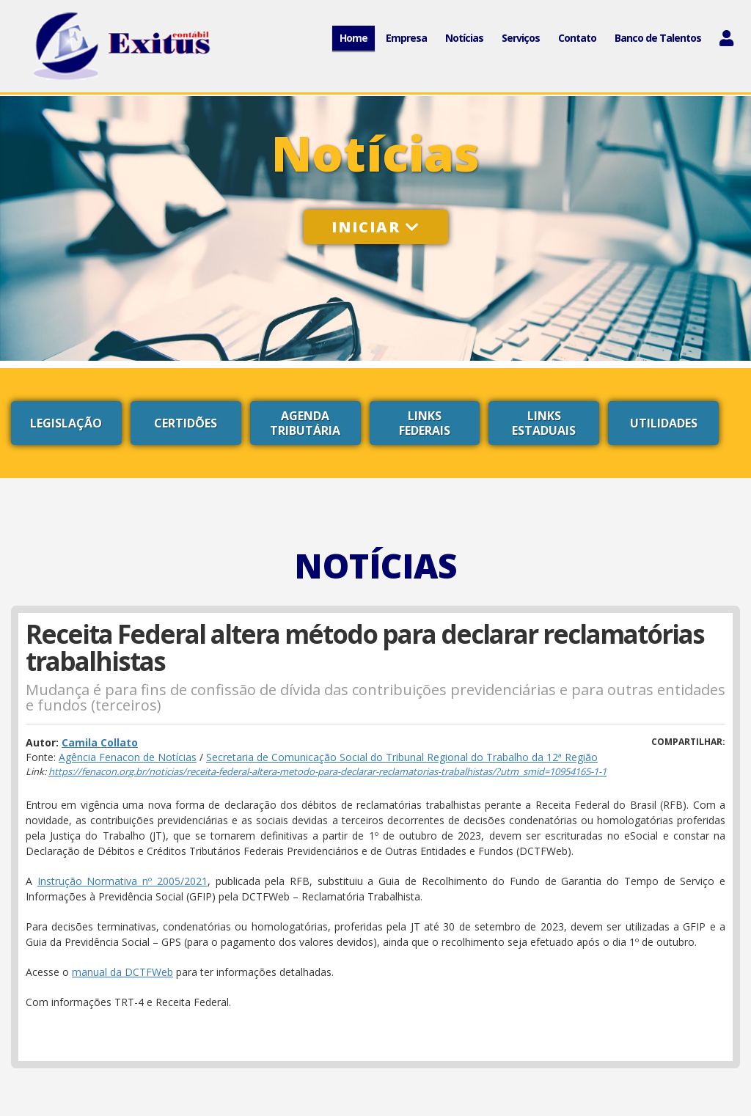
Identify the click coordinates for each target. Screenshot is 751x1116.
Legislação (66, 423)
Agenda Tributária (305, 423)
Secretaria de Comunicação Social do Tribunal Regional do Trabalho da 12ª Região (402, 757)
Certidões (185, 423)
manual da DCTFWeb (122, 972)
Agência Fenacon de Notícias (128, 757)
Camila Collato (100, 742)
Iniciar (375, 227)
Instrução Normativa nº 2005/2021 (122, 881)
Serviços (521, 38)
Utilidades (663, 423)
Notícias (464, 38)
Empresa (406, 38)
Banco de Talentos (658, 38)
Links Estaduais (544, 423)
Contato (577, 38)
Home (353, 38)
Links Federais (424, 423)
